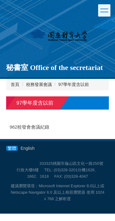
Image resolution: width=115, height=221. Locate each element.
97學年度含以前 (73, 84)
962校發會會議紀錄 (30, 127)
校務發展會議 (39, 84)
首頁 (15, 84)
